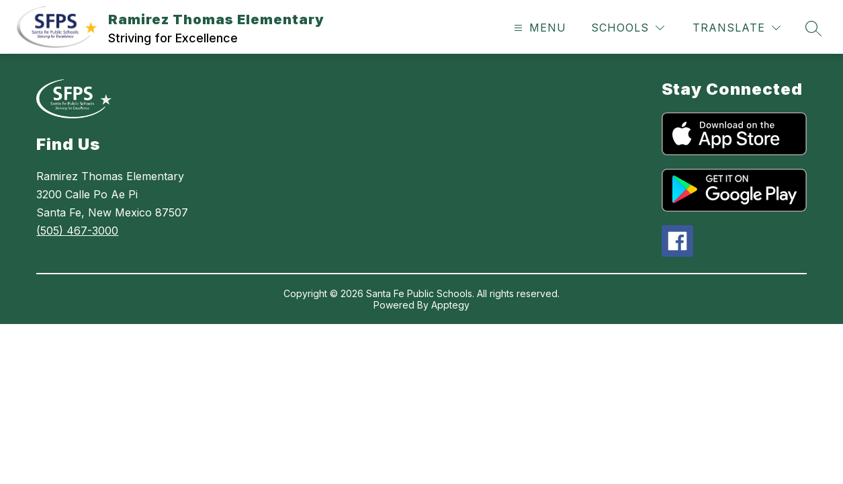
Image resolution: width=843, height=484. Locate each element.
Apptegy (450, 305)
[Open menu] (538, 27)
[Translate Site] (736, 27)
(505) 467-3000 (77, 230)
